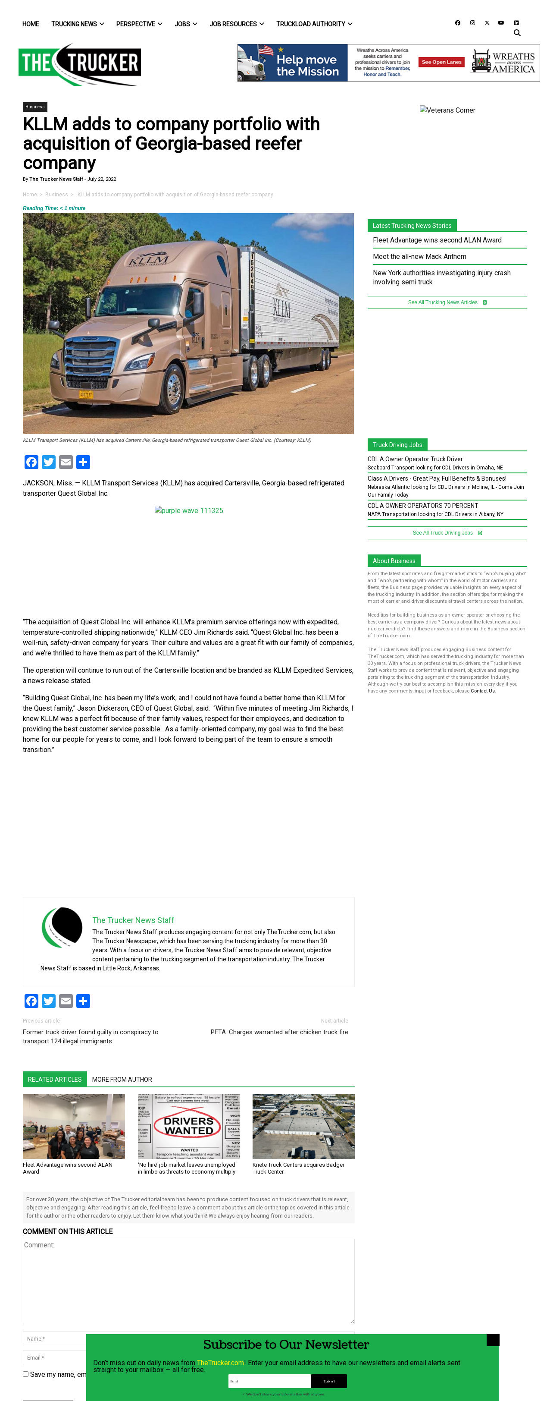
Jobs (186, 24)
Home (30, 24)
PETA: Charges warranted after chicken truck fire (279, 1032)
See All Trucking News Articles (447, 302)
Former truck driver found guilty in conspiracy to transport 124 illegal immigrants (91, 1036)
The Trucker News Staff (55, 179)
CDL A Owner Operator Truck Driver (415, 459)
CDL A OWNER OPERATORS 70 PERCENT (423, 505)
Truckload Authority (314, 24)
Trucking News (77, 24)
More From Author (122, 1079)
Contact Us (483, 691)
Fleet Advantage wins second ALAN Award (437, 240)
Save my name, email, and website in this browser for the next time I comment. (148, 1374)
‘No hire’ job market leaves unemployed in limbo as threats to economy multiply (186, 1168)
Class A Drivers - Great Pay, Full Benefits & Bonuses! (437, 478)
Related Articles (55, 1079)
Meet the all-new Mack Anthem (419, 256)
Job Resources (236, 24)
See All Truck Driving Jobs (447, 533)
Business (35, 106)
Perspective (139, 24)
